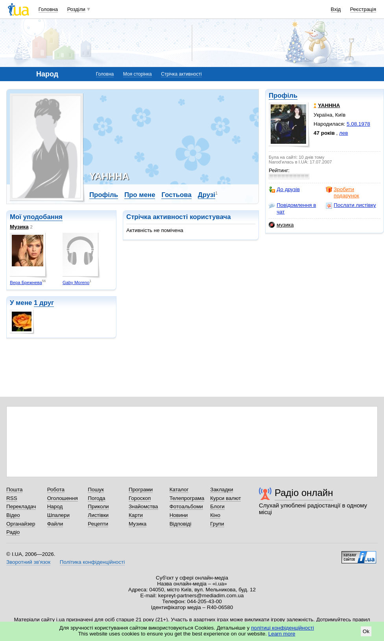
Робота (56, 489)
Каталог (179, 489)
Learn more (281, 634)
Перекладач (21, 506)
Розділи (76, 9)
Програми (141, 489)
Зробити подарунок (342, 192)
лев (343, 133)
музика (281, 225)
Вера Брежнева (26, 282)
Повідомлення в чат (292, 208)
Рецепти (98, 524)
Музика (19, 227)
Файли (55, 524)
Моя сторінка (137, 74)
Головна (48, 9)
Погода (96, 498)
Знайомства (143, 506)
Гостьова (176, 195)
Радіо (13, 532)
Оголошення (62, 498)
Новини (179, 515)
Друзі (206, 195)
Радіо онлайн (304, 492)
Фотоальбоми (186, 506)
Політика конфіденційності (92, 562)
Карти (136, 515)
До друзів (284, 189)
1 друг (44, 303)
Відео (13, 515)
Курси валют (225, 498)
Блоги (217, 506)
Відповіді (181, 524)
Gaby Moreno (76, 282)
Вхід (336, 9)
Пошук (96, 489)
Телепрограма (187, 498)
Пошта (14, 489)
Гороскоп (140, 498)
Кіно (215, 515)
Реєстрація (363, 9)
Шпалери (58, 515)
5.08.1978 (358, 124)
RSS (11, 498)
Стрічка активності (181, 74)
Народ (55, 506)
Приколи (98, 506)
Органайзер (20, 524)
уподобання (43, 217)
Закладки (221, 489)
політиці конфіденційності (282, 628)
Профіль (283, 95)
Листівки (98, 515)
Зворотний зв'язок (28, 562)
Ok (366, 631)
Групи (217, 524)
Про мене (139, 195)
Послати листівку (351, 205)
